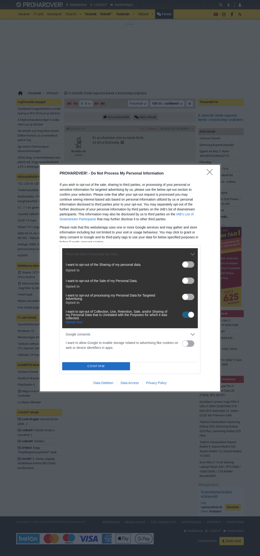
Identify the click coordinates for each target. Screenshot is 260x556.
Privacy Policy (156, 383)
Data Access (130, 383)
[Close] (211, 173)
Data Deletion (103, 383)
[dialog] (130, 278)
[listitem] (130, 254)
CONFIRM (96, 366)
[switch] (188, 264)
